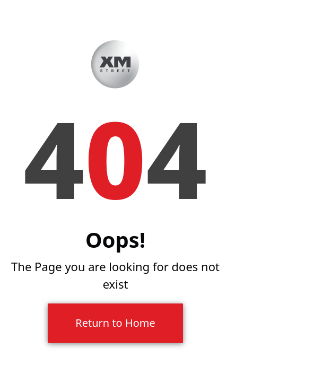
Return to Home (115, 323)
